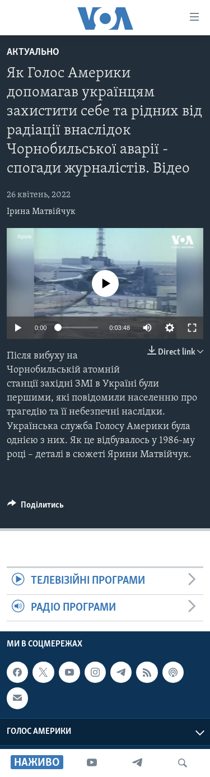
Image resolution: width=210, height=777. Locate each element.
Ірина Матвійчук (41, 211)
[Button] (35, 507)
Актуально (33, 52)
